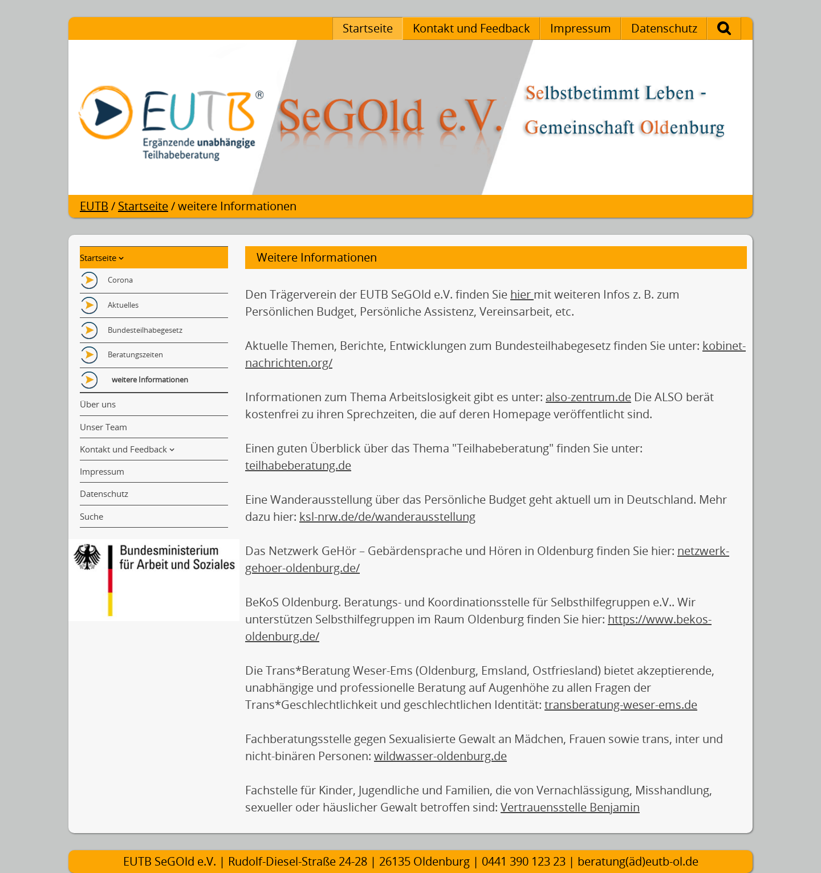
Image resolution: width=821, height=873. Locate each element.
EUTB (94, 206)
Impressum (580, 28)
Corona (120, 280)
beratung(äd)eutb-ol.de (638, 861)
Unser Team (103, 427)
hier (522, 294)
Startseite (368, 28)
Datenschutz (664, 28)
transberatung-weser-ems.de (620, 704)
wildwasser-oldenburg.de (440, 756)
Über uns (98, 404)
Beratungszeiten (135, 354)
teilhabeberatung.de (298, 465)
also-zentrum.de (588, 397)
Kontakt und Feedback (471, 28)
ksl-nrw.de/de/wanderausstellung (387, 516)
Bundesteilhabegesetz (145, 330)
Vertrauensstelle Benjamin (570, 807)
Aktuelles (123, 305)
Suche (736, 28)
